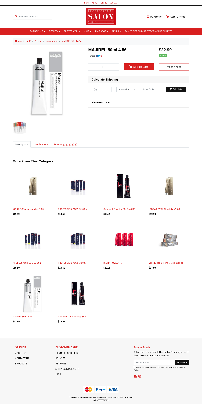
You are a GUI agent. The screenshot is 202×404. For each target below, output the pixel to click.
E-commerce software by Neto (120, 397)
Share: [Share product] (96, 55)
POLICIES (60, 358)
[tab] (22, 144)
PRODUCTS (21, 363)
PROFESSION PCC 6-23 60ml (27, 262)
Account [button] (154, 16)
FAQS (58, 374)
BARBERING (36, 31)
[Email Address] (154, 362)
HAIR (86, 31)
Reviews (66, 144)
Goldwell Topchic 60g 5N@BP (119, 209)
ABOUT (95, 2)
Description (21, 144)
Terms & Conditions (166, 367)
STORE (104, 2)
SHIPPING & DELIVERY (67, 368)
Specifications (40, 144)
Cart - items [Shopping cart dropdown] (175, 16)
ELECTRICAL (71, 31)
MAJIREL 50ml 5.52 (22, 316)
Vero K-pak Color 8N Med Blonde (166, 262)
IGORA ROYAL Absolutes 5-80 (164, 209)
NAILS (115, 31)
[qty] (102, 89)
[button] (174, 66)
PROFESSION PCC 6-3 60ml (72, 262)
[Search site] (16, 16)
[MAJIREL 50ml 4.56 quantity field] (103, 66)
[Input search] (35, 16)
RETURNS (60, 363)
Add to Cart (138, 67)
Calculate (176, 89)
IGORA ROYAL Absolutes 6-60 (28, 209)
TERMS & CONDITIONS (67, 353)
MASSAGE (100, 31)
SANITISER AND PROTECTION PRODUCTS (148, 31)
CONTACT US (22, 358)
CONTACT (113, 2)
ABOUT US (20, 353)
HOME (87, 2)
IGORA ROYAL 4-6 (112, 262)
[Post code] (151, 89)
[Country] (126, 89)
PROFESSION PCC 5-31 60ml (72, 209)
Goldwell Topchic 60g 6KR (72, 316)
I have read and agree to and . (159, 368)
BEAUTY (53, 31)
